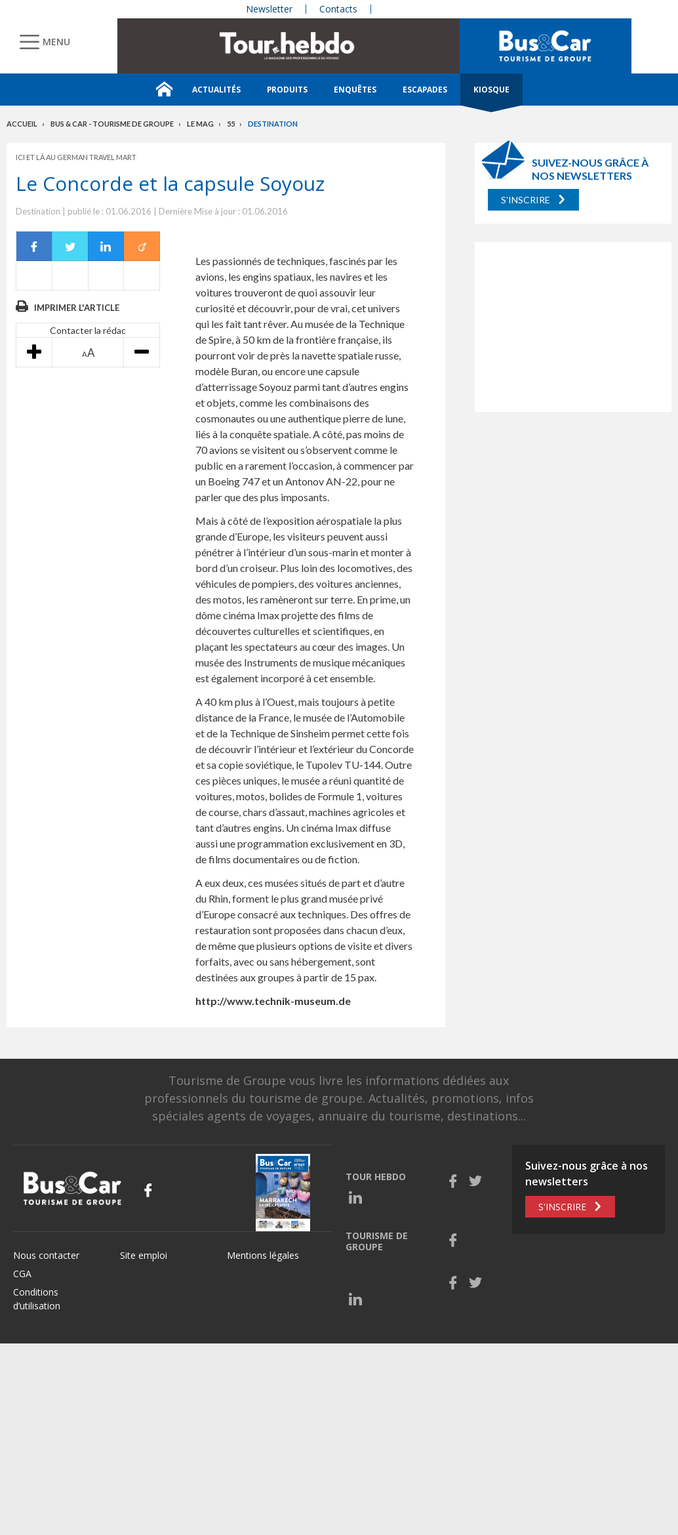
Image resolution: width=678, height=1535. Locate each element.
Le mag (200, 123)
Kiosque (491, 89)
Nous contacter (46, 1255)
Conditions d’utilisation (36, 1299)
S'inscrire (525, 199)
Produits (287, 89)
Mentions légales (263, 1255)
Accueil (22, 123)
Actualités (216, 89)
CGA (22, 1273)
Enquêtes (355, 89)
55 (231, 123)
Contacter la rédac (88, 330)
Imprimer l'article (76, 307)
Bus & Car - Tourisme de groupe (112, 123)
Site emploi (143, 1255)
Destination (273, 123)
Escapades (425, 89)
